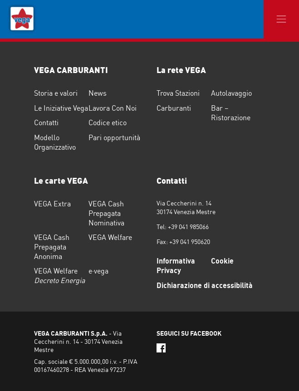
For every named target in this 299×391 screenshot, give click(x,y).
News (97, 93)
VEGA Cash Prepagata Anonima (51, 247)
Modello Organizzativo (55, 142)
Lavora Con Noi (112, 107)
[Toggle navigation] (281, 19)
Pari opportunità (114, 137)
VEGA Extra (52, 203)
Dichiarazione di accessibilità (205, 285)
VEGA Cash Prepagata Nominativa (106, 213)
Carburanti (174, 107)
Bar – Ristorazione (230, 112)
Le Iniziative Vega (61, 107)
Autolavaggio (231, 93)
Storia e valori (56, 93)
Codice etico (107, 122)
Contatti (46, 122)
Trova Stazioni (178, 93)
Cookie (222, 260)
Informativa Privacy (176, 265)
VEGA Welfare (110, 237)
